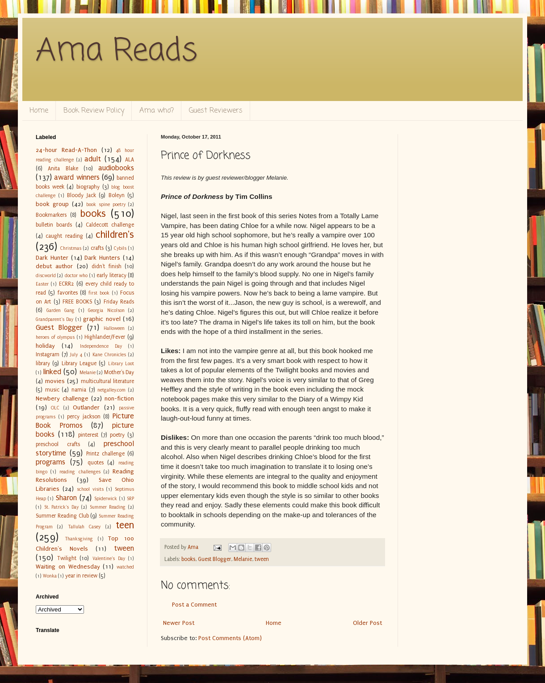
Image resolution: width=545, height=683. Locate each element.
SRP (130, 499)
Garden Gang (60, 310)
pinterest (88, 435)
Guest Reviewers (216, 110)
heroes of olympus (55, 337)
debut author (54, 266)
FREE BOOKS (77, 302)
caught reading (64, 236)
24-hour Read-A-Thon (66, 150)
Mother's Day (119, 372)
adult (92, 159)
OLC (55, 408)
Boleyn (117, 195)
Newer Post (178, 623)
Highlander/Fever (104, 337)
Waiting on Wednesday (68, 566)
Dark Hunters (102, 257)
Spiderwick (105, 499)
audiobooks (116, 168)
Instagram (47, 354)
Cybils (120, 248)
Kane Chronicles (109, 355)
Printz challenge (105, 454)
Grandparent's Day (54, 319)
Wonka (50, 576)
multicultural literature (107, 381)
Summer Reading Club (62, 516)
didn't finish (106, 266)
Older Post (367, 623)
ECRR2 (66, 284)
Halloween (114, 328)
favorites (68, 293)
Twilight (66, 558)
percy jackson (84, 416)
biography (88, 187)
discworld (46, 275)
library (43, 363)
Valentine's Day (108, 558)
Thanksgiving (79, 539)
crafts (97, 248)
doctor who (76, 275)
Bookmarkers (51, 215)
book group (52, 204)
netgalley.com (111, 390)
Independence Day (101, 346)
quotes (96, 463)
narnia (78, 390)
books (188, 559)
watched (125, 567)
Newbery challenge (62, 398)
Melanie (243, 559)
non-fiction (119, 398)
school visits (90, 489)
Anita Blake (63, 168)
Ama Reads (116, 51)
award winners (76, 177)
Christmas (70, 248)
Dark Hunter (52, 257)
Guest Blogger (214, 559)
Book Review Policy (93, 110)
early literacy (111, 275)
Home (38, 110)
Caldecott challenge (110, 225)
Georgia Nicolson (106, 310)
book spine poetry (106, 204)
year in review (81, 576)
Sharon (66, 498)
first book (98, 293)
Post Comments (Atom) (230, 638)
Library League (79, 363)
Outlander (86, 407)
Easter (42, 284)
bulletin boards (54, 225)
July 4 (76, 355)
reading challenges (79, 472)
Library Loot (121, 364)
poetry (117, 435)
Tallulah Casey (84, 527)
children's (115, 234)
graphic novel (101, 319)
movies (55, 381)
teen (125, 525)
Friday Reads (119, 302)
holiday (45, 345)
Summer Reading (108, 507)
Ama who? (156, 110)
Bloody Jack (81, 195)
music (52, 390)
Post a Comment (194, 604)
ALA (129, 159)
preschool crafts (58, 444)
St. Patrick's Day (61, 507)
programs (50, 462)
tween (262, 559)
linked (52, 372)
